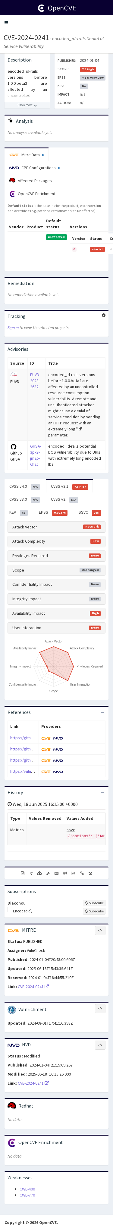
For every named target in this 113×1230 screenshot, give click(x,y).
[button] (6, 22)
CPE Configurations (34, 167)
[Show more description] (27, 105)
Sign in (13, 327)
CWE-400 (27, 1189)
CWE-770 (27, 1195)
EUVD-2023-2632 (35, 380)
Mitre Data (26, 154)
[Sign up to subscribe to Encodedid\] (94, 911)
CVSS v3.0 (24, 499)
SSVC (90, 512)
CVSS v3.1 (69, 486)
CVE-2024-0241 (26, 37)
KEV (18, 512)
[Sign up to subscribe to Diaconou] (94, 903)
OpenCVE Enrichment (32, 194)
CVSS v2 (64, 499)
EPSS (53, 512)
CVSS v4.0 (24, 486)
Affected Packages (30, 181)
